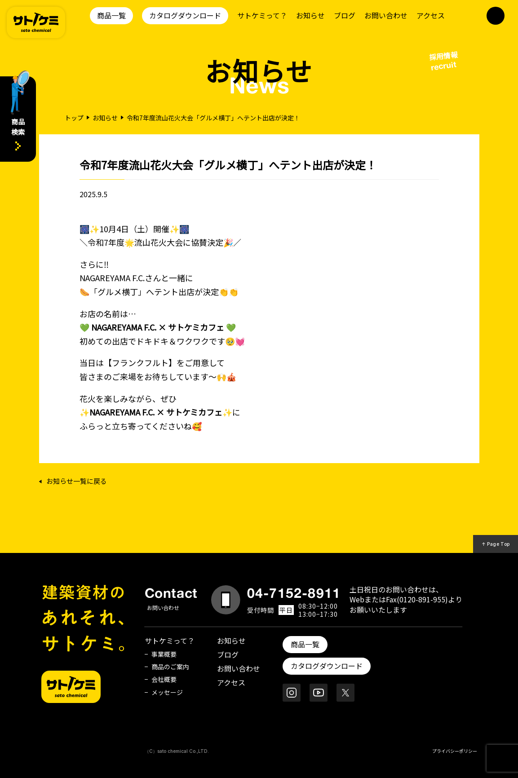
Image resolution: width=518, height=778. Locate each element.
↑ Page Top (496, 544)
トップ (74, 117)
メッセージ (167, 692)
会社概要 (164, 679)
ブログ (344, 15)
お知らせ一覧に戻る (76, 481)
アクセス (430, 15)
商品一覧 (111, 15)
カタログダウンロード (185, 15)
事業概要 (164, 654)
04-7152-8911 (294, 593)
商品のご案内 (170, 667)
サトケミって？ (262, 15)
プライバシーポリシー (454, 750)
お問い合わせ (385, 15)
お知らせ (310, 15)
